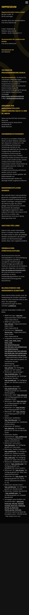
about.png (20, 501)
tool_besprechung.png (12, 345)
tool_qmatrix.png (21, 353)
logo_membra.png (17, 464)
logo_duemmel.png (11, 389)
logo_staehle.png (10, 451)
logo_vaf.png (20, 412)
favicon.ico (18, 330)
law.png (14, 503)
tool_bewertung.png (11, 349)
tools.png (18, 510)
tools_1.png (8, 341)
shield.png (21, 506)
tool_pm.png (21, 355)
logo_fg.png (19, 476)
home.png (8, 503)
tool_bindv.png (9, 353)
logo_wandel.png (10, 487)
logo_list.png (20, 407)
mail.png (21, 503)
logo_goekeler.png (12, 493)
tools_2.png (16, 341)
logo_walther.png (21, 437)
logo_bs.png (20, 470)
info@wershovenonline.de (15, 98)
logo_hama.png (10, 445)
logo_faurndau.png (11, 420)
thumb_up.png (9, 510)
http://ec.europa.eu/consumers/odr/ (14, 270)
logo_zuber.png (10, 458)
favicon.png (8, 332)
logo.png (19, 315)
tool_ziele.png (21, 351)
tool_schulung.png (11, 355)
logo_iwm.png (21, 401)
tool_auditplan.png (20, 347)
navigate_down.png (11, 506)
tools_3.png (8, 343)
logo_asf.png (9, 368)
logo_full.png (9, 324)
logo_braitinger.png (11, 374)
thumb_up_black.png (11, 508)
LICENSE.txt (12, 306)
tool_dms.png (9, 347)
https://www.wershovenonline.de (13, 96)
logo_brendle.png (10, 380)
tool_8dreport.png (11, 351)
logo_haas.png (22, 395)
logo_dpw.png (9, 428)
